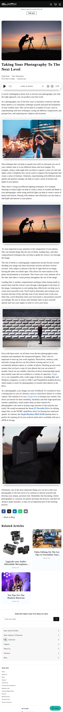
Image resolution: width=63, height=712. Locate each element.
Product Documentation (9, 685)
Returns (4, 693)
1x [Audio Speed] (43, 86)
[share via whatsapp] (20, 511)
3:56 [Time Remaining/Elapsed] (57, 86)
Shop (3, 671)
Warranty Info (5, 688)
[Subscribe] (56, 619)
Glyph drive (33, 397)
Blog (3, 677)
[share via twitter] (9, 511)
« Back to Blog (9, 517)
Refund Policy (6, 696)
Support (4, 680)
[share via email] (26, 511)
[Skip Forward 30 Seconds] (52, 86)
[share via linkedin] (15, 511)
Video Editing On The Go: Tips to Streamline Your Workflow (47, 554)
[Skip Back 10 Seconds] (48, 86)
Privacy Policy (6, 699)
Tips (13, 76)
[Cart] (55, 4)
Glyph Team (6, 76)
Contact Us (5, 682)
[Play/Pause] (5, 86)
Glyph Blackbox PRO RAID (33, 414)
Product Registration (8, 691)
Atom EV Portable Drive (39, 408)
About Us (4, 674)
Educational (20, 76)
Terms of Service (7, 702)
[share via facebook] (4, 511)
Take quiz (31, 13)
